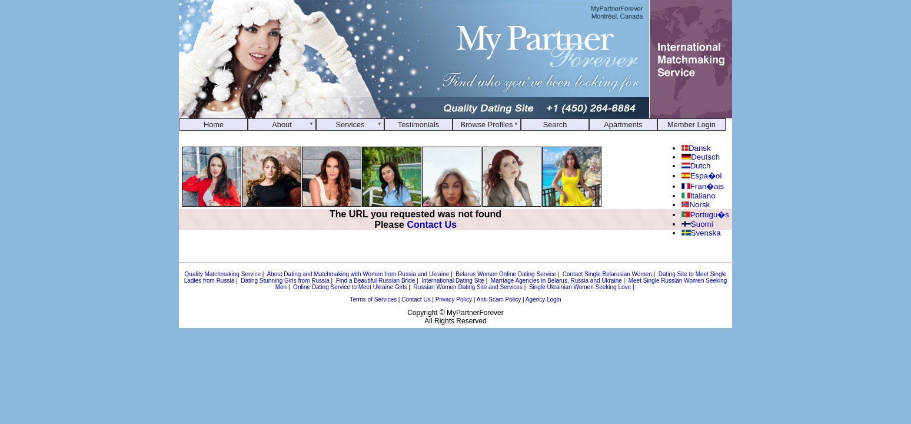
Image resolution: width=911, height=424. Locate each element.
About (281, 124)
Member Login (691, 124)
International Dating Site (452, 280)
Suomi (697, 224)
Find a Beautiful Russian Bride (375, 280)
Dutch (695, 165)
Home (214, 124)
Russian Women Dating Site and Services (467, 287)
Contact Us (431, 225)
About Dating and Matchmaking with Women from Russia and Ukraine (358, 274)
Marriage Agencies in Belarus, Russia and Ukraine (556, 280)
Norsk (695, 204)
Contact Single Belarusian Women (607, 274)
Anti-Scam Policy (499, 299)
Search (555, 124)
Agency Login (543, 299)
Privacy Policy (453, 299)
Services (349, 124)
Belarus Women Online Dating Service (506, 274)
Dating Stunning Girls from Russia (285, 280)
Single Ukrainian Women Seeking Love (580, 287)
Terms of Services (373, 299)
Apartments (623, 124)
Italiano (698, 195)
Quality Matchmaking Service (223, 274)
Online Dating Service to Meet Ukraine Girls (350, 287)
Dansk (696, 148)
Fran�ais (702, 186)
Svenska (701, 232)
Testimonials (418, 124)
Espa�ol (701, 175)
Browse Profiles (487, 124)
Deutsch (700, 157)
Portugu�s (705, 214)
